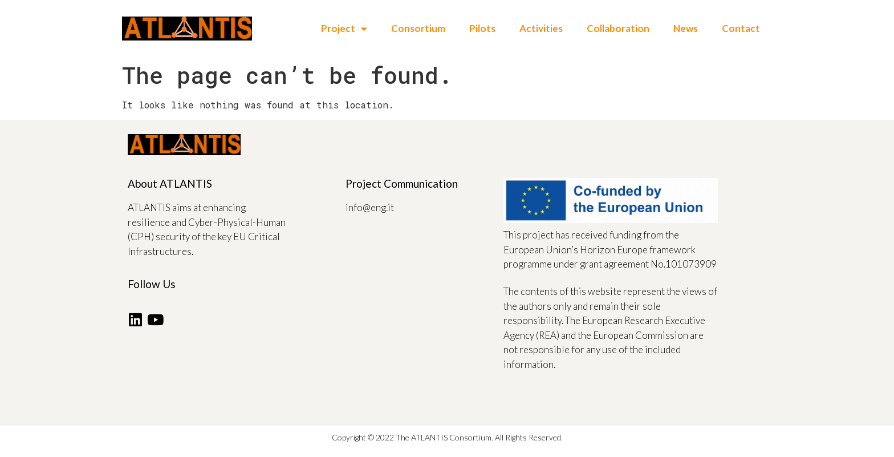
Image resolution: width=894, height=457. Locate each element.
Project (344, 28)
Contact (741, 28)
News (685, 28)
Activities (541, 28)
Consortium (418, 28)
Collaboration (618, 28)
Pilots (482, 28)
